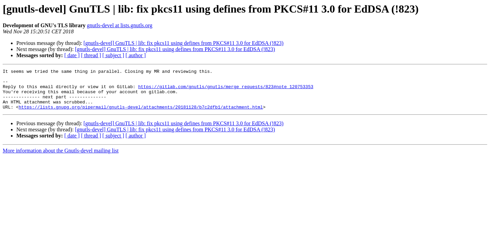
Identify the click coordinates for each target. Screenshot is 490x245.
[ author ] (136, 55)
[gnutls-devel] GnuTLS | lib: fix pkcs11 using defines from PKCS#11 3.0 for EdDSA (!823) (183, 43)
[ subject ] (113, 55)
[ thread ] (91, 55)
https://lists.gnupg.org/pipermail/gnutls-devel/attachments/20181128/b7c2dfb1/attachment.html (141, 115)
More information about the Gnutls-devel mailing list (60, 159)
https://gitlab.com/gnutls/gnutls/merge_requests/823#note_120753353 (225, 90)
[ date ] (72, 55)
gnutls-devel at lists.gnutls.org (119, 25)
